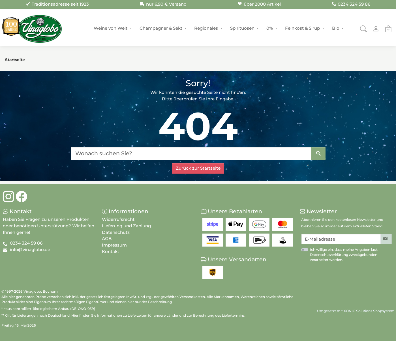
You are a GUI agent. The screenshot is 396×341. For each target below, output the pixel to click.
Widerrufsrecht (118, 219)
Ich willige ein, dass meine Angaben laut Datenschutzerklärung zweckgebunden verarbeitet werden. (344, 254)
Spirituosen (242, 28)
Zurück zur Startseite (198, 168)
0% (269, 28)
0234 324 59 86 (26, 243)
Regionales (206, 28)
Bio (335, 28)
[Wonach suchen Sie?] (191, 153)
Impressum (114, 245)
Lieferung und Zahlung (126, 225)
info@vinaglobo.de (30, 249)
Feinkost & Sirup (302, 28)
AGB (107, 238)
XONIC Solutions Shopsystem (369, 311)
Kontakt (110, 251)
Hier (74, 315)
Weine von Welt (110, 28)
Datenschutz (116, 232)
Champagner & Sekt (161, 28)
